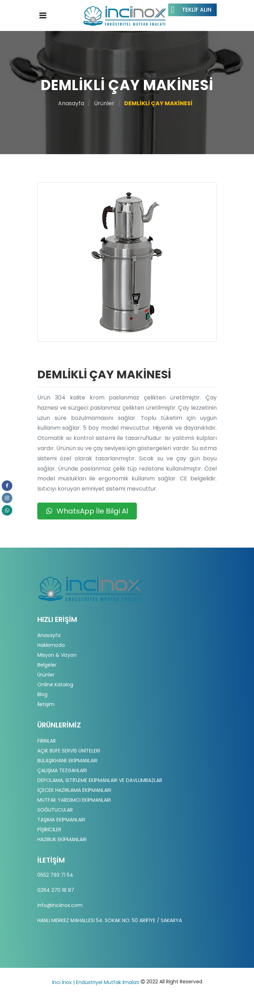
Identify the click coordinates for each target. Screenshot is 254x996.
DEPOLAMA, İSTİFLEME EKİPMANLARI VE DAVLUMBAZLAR (99, 780)
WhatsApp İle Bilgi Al (87, 511)
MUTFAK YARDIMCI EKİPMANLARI (74, 800)
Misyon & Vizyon (57, 655)
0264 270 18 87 (55, 890)
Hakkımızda (51, 645)
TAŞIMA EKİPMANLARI (61, 819)
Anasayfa (71, 103)
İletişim (46, 704)
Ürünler (104, 103)
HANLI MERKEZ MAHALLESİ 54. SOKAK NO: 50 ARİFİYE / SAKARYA (109, 920)
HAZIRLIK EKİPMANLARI (62, 839)
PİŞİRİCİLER (49, 829)
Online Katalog (55, 684)
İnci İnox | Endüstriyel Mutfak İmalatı (95, 982)
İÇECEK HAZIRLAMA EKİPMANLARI (74, 790)
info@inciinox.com (60, 905)
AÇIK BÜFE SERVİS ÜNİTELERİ (68, 750)
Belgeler (47, 664)
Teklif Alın (191, 9)
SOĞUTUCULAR (55, 809)
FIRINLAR (46, 740)
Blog (42, 694)
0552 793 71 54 (55, 874)
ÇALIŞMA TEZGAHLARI (62, 770)
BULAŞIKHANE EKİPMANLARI (67, 760)
